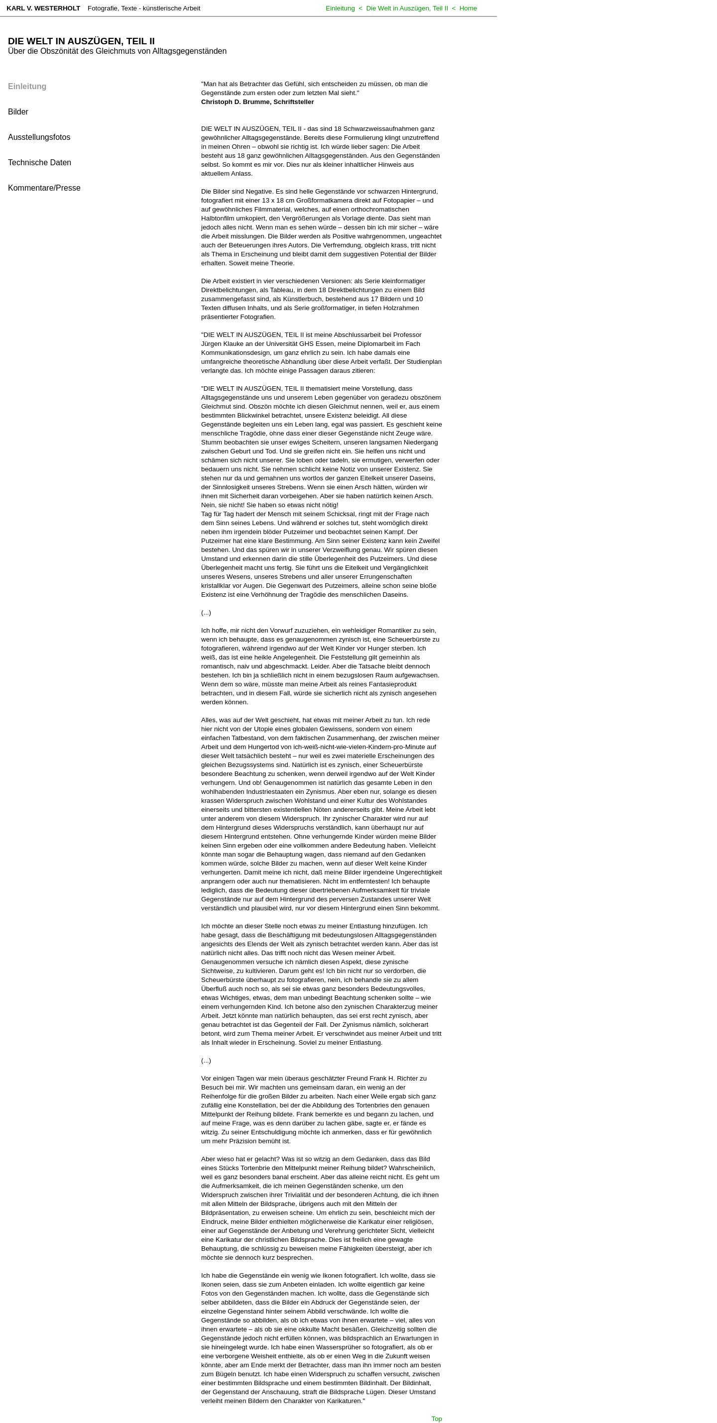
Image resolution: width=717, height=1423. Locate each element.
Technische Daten (39, 162)
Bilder (18, 112)
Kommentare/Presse (44, 188)
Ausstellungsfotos (39, 137)
